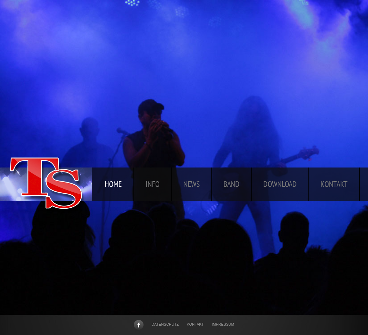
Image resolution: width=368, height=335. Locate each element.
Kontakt (195, 324)
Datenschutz (165, 324)
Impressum (223, 324)
